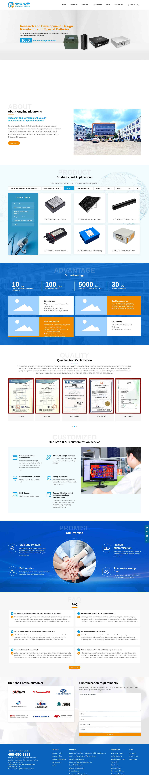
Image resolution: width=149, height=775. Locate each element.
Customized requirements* (110, 702)
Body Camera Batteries (21, 217)
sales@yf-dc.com (18, 762)
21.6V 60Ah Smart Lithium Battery (123, 239)
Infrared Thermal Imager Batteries (21, 212)
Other (15, 224)
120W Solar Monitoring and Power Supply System (89, 208)
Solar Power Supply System (22, 208)
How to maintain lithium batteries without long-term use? (34, 632)
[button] (70, 94)
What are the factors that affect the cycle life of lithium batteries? (37, 613)
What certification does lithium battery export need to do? (101, 650)
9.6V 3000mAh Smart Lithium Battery (89, 239)
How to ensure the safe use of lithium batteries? (98, 613)
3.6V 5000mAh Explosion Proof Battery (123, 208)
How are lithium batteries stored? (26, 650)
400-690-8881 (19, 754)
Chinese (131, 5)
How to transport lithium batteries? (93, 632)
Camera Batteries (19, 204)
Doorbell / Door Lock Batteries (23, 220)
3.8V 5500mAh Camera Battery (55, 208)
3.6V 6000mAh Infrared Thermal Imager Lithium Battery (55, 239)
